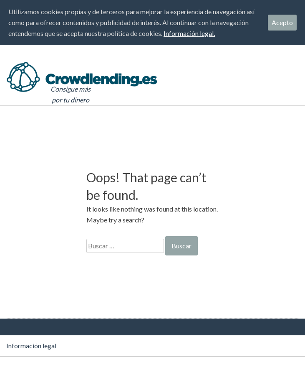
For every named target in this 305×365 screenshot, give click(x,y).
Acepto (282, 22)
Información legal (31, 346)
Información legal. (189, 33)
